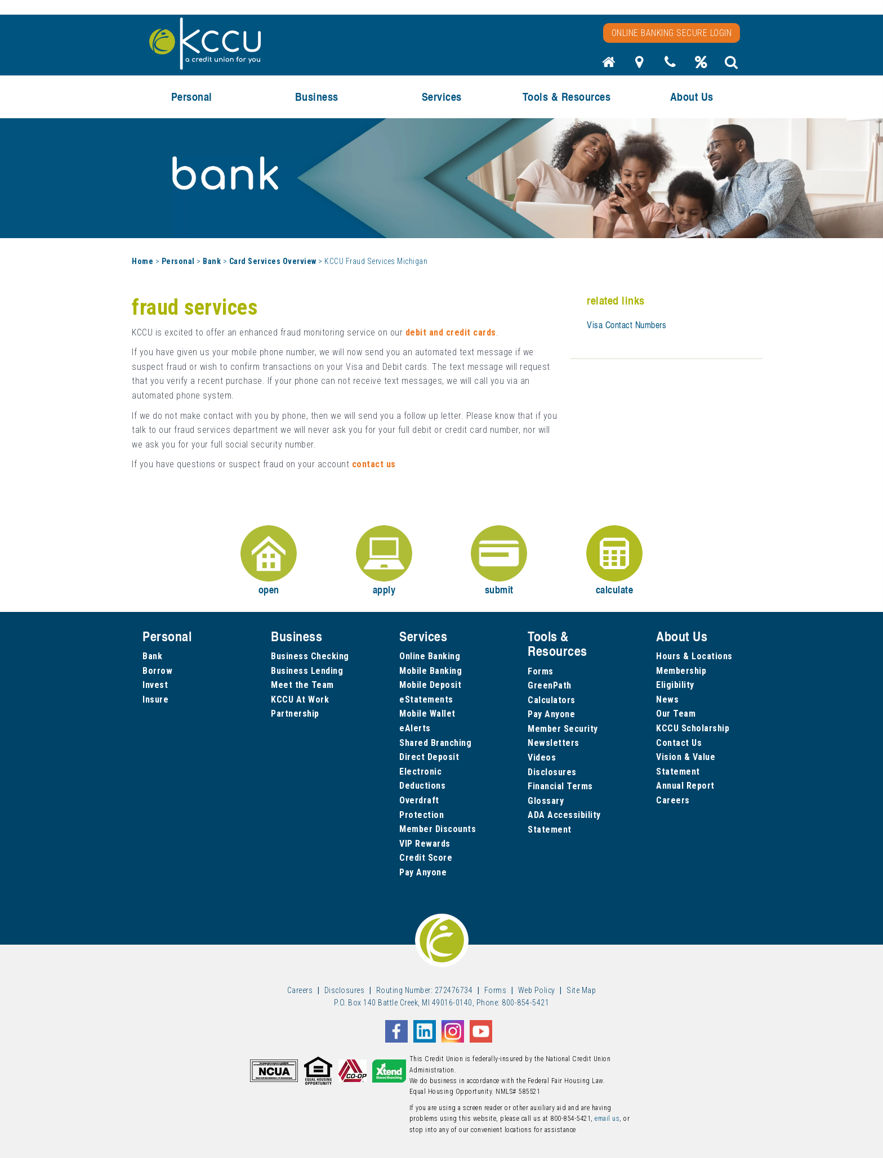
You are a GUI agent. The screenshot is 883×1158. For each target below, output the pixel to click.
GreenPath (550, 685)
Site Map (581, 990)
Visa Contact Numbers (626, 325)
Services (442, 96)
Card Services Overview (272, 261)
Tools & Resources (567, 96)
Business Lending (307, 670)
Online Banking (429, 656)
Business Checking (310, 656)
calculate (614, 561)
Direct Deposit (429, 757)
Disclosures (552, 772)
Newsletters (553, 742)
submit (499, 561)
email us (607, 1119)
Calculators (552, 700)
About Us (691, 96)
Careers (673, 800)
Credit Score (425, 857)
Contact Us (679, 742)
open (268, 561)
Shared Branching (435, 742)
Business (316, 96)
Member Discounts (437, 829)
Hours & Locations (694, 656)
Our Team (675, 713)
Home (142, 261)
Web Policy (536, 990)
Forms (541, 671)
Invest (155, 684)
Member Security (563, 728)
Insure (155, 699)
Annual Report (685, 785)
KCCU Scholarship (692, 728)
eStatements (426, 699)
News (667, 699)
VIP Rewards (425, 843)
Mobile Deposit (430, 684)
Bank (212, 261)
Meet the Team (302, 684)
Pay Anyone (423, 872)
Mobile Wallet (427, 713)
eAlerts (415, 728)
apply (384, 561)
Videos (542, 757)
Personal (191, 96)
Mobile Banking (430, 670)
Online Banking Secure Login (672, 33)
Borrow (157, 670)
